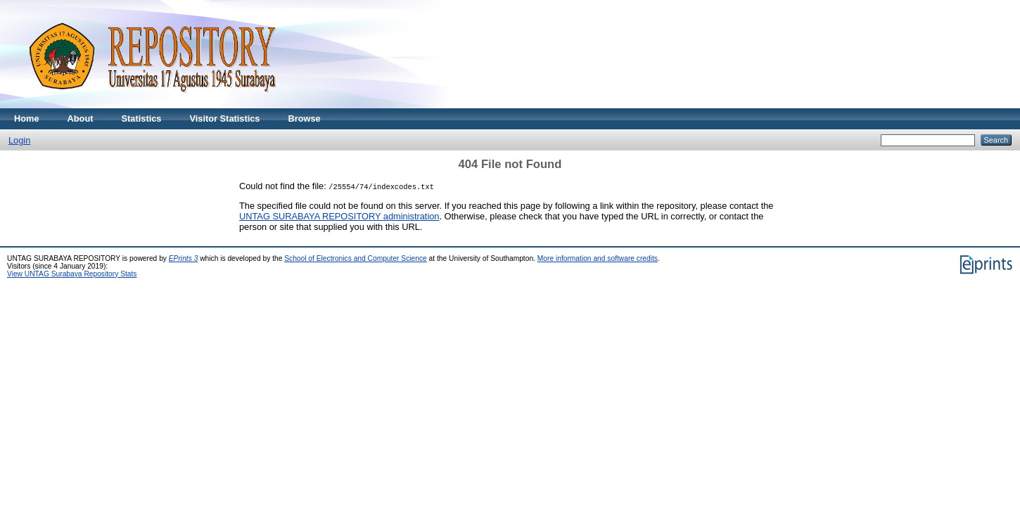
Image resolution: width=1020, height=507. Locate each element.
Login (19, 140)
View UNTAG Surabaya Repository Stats (71, 274)
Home (26, 118)
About (81, 118)
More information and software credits (597, 258)
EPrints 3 (183, 258)
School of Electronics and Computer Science (355, 258)
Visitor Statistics (224, 118)
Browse (304, 118)
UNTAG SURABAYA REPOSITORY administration (339, 216)
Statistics (142, 118)
